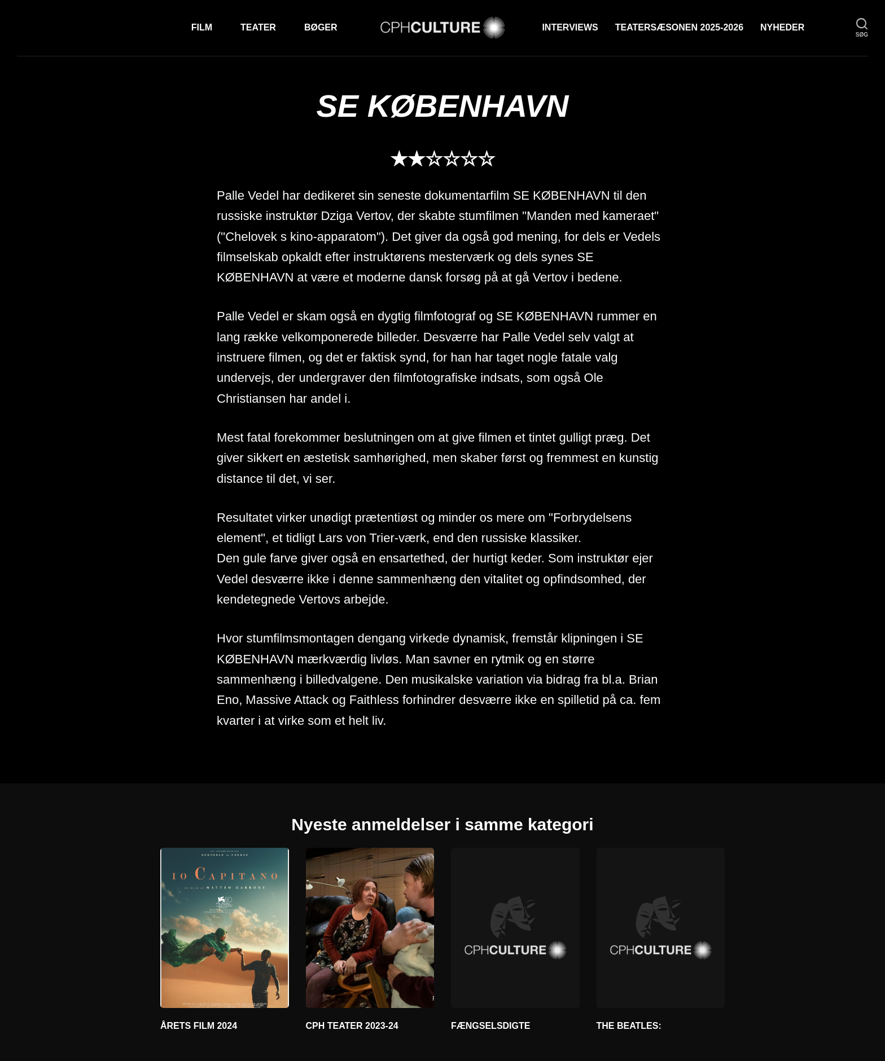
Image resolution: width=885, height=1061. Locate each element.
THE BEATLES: (629, 1026)
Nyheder (782, 27)
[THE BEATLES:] (661, 928)
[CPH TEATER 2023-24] (370, 928)
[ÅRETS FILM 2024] (224, 928)
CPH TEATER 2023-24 (352, 1026)
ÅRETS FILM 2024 (198, 1026)
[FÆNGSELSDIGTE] (515, 928)
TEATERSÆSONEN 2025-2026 (679, 27)
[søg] (862, 28)
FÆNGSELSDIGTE (490, 1026)
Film (201, 27)
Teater (258, 27)
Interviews (570, 27)
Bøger (321, 27)
